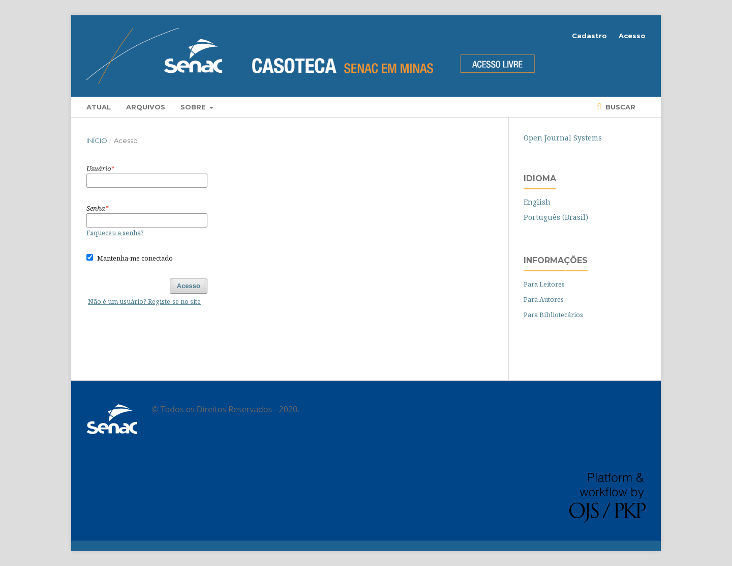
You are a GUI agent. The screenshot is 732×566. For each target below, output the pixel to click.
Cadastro (589, 36)
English (537, 202)
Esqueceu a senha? (115, 232)
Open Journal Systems (563, 138)
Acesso (632, 36)
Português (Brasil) (556, 217)
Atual (98, 107)
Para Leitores (544, 284)
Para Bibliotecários (553, 314)
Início (96, 140)
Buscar (619, 107)
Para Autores (544, 299)
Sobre (194, 107)
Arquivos (145, 107)
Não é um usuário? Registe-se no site (144, 301)
